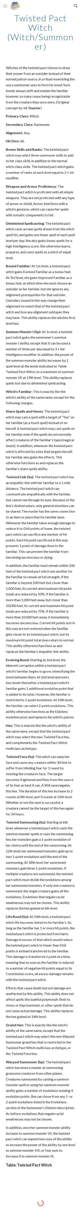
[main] (40, 32)
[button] (5, 6)
